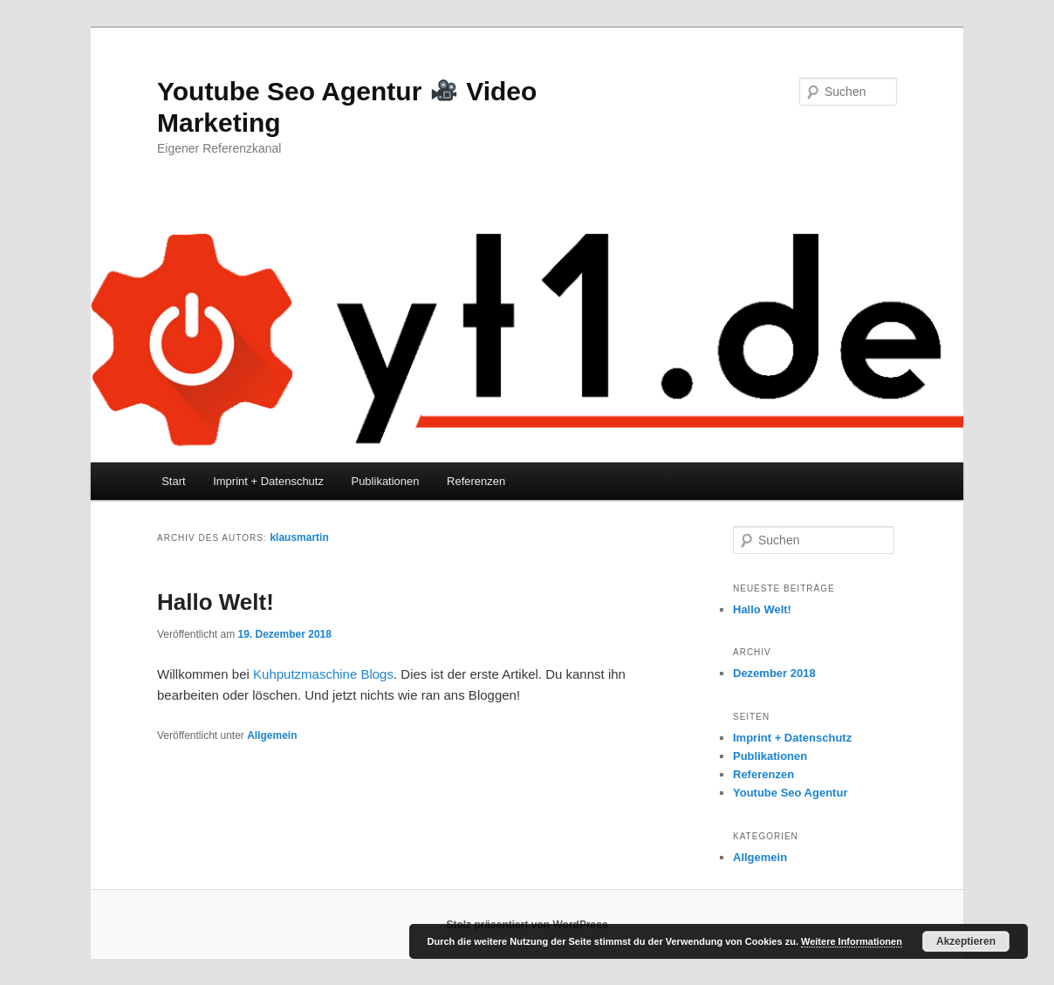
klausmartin (299, 537)
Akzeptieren (966, 941)
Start (173, 481)
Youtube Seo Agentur (790, 792)
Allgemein (272, 735)
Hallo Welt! (215, 602)
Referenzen (476, 481)
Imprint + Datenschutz (268, 481)
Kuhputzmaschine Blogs (323, 674)
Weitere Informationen (851, 941)
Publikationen (385, 481)
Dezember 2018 (774, 673)
